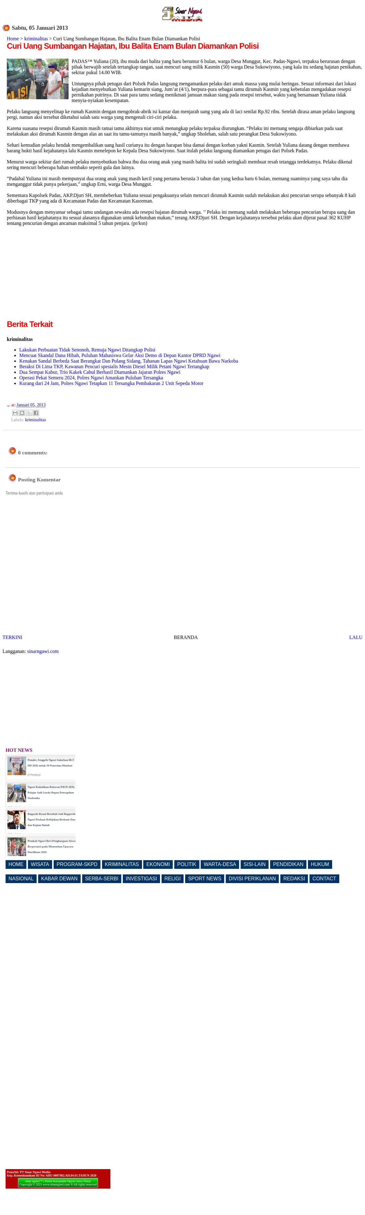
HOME (16, 864)
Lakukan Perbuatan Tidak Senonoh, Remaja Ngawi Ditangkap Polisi (87, 349)
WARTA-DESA (220, 864)
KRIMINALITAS (122, 864)
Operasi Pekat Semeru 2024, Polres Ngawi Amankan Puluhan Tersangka (91, 377)
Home (13, 38)
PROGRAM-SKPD (77, 864)
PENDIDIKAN (288, 864)
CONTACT (324, 878)
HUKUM (320, 864)
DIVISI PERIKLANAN (252, 878)
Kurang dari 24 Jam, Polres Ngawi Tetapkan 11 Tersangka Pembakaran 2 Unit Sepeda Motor (111, 383)
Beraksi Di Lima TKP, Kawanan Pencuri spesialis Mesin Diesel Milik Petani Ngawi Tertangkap (114, 366)
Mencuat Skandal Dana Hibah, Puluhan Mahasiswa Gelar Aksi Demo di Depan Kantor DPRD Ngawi (119, 355)
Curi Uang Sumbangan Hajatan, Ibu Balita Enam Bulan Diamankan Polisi (133, 46)
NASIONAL (21, 878)
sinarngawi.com (43, 651)
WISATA (40, 864)
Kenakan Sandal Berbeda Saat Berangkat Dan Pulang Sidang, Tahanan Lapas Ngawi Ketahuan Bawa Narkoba (128, 361)
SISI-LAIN (255, 864)
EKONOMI (158, 864)
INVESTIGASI (141, 878)
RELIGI (172, 878)
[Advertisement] (59, 275)
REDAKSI (294, 878)
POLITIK (186, 864)
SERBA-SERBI (101, 878)
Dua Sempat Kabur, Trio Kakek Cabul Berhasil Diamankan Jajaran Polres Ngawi (99, 372)
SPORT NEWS (204, 878)
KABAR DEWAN (59, 878)
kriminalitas (36, 38)
